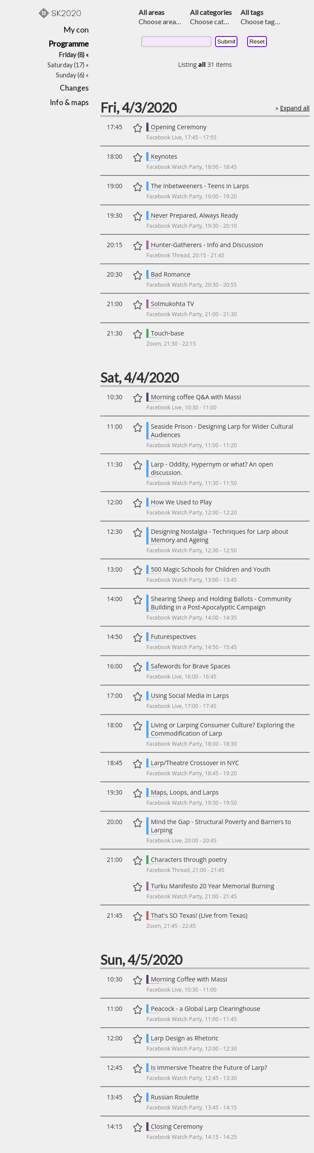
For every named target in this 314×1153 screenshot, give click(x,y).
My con (76, 29)
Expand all (295, 108)
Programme (68, 43)
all (202, 64)
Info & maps (69, 102)
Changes (74, 87)
